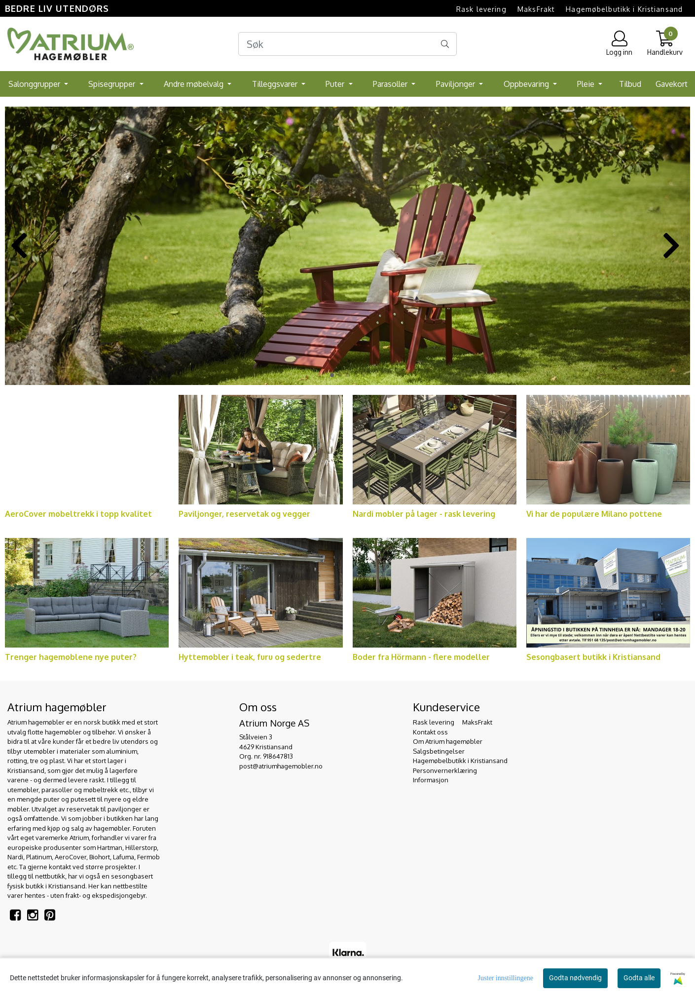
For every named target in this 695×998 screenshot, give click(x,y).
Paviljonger (456, 84)
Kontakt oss (430, 732)
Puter (336, 84)
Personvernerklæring (445, 770)
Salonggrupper (35, 84)
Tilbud (630, 84)
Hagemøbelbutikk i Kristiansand (624, 9)
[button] (332, 375)
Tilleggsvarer (275, 84)
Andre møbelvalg (194, 84)
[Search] (347, 44)
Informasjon (430, 780)
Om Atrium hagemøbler (447, 741)
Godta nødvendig (575, 978)
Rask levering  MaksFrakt (505, 9)
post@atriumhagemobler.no (281, 766)
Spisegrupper (112, 84)
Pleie (586, 84)
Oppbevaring (527, 84)
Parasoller (391, 84)
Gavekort (672, 84)
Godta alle (639, 978)
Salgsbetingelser (439, 751)
